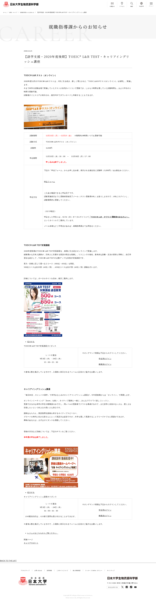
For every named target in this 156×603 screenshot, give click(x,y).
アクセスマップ (26, 571)
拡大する (31, 342)
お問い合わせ (40, 571)
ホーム (5, 12)
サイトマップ (121, 571)
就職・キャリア (15, 12)
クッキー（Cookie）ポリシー (103, 571)
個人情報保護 (83, 571)
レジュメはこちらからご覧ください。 (42, 534)
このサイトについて (67, 571)
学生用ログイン (105, 359)
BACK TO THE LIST (8, 561)
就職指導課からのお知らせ (30, 12)
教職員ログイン (105, 365)
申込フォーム (49, 182)
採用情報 (53, 571)
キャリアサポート (31, 544)
